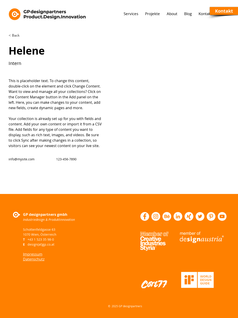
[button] (224, 11)
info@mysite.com (22, 159)
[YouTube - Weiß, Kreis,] (222, 216)
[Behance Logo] (166, 216)
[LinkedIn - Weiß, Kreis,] (177, 216)
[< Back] (17, 35)
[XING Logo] (189, 216)
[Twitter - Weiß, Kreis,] (200, 216)
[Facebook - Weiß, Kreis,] (144, 216)
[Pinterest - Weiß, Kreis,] (211, 216)
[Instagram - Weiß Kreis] (155, 216)
